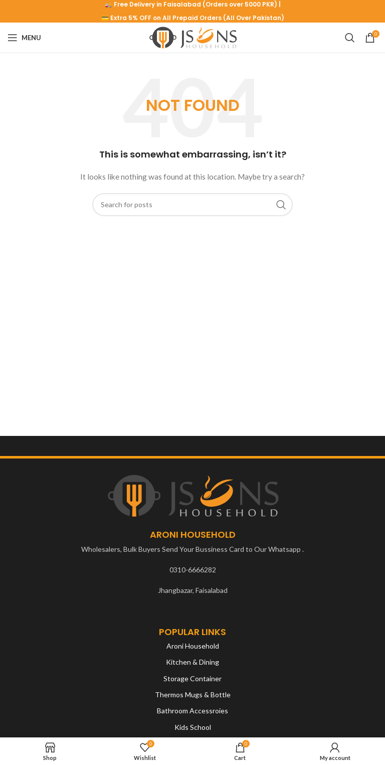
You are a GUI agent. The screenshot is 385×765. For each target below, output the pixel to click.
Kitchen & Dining (192, 662)
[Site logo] (193, 37)
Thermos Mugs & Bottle (193, 694)
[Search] (350, 38)
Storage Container (192, 678)
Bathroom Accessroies (192, 710)
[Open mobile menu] (24, 38)
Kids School (192, 727)
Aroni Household (192, 646)
